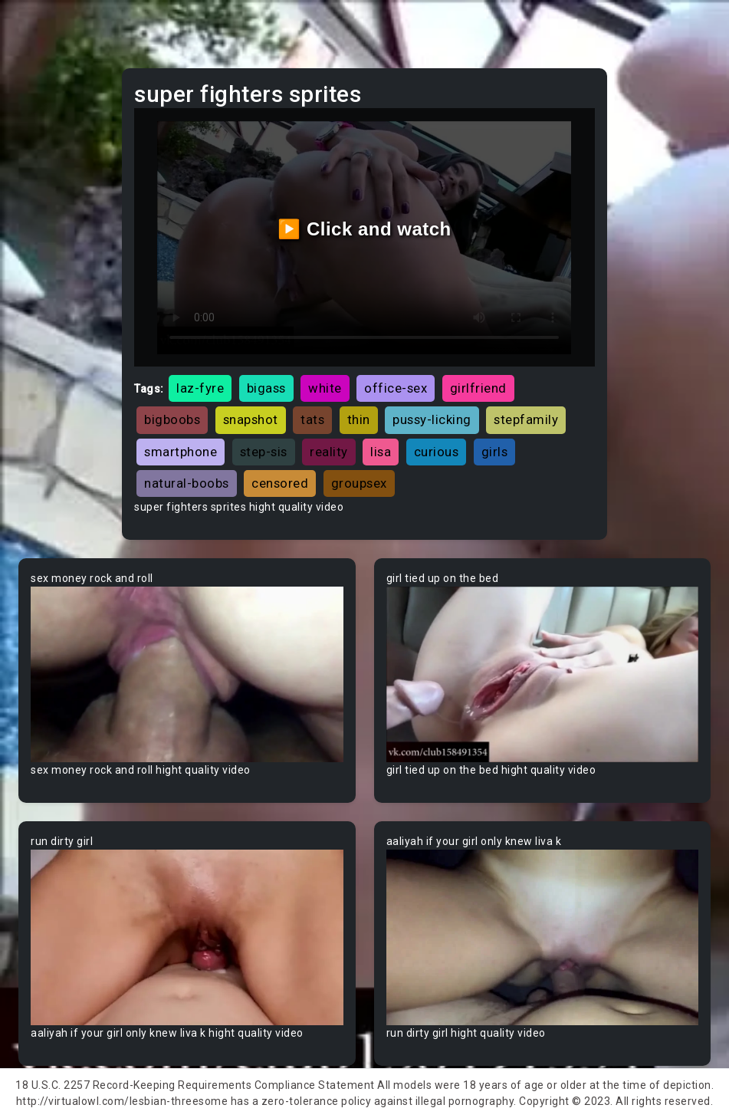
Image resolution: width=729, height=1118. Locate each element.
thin (358, 419)
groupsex (359, 483)
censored (279, 483)
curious (436, 451)
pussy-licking (431, 419)
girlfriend (478, 388)
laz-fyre (200, 388)
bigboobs (172, 419)
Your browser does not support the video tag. (187, 674)
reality (329, 451)
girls (494, 451)
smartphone (180, 451)
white (325, 388)
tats (312, 419)
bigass (266, 388)
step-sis (263, 451)
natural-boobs (186, 483)
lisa (380, 451)
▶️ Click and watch (364, 229)
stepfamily (526, 419)
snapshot (250, 419)
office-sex (395, 388)
